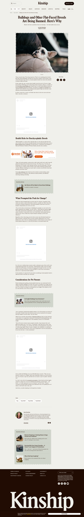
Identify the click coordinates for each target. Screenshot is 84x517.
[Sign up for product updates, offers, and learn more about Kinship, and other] (72, 472)
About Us (42, 473)
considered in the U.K (23, 87)
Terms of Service (14, 471)
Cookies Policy (29, 475)
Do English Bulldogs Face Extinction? (34, 299)
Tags (17, 398)
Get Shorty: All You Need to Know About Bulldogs (37, 185)
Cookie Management (30, 473)
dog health (23, 400)
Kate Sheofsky (42, 27)
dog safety (30, 400)
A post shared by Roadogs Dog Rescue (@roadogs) (31, 367)
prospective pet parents (32, 380)
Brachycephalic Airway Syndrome (23, 144)
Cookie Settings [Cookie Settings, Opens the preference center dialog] (64, 513)
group (35, 268)
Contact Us (43, 475)
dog (17, 400)
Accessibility (43, 471)
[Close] (82, 514)
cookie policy (29, 514)
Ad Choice (28, 471)
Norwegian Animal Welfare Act (23, 86)
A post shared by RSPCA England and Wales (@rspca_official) (31, 259)
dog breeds (38, 400)
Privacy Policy (14, 473)
